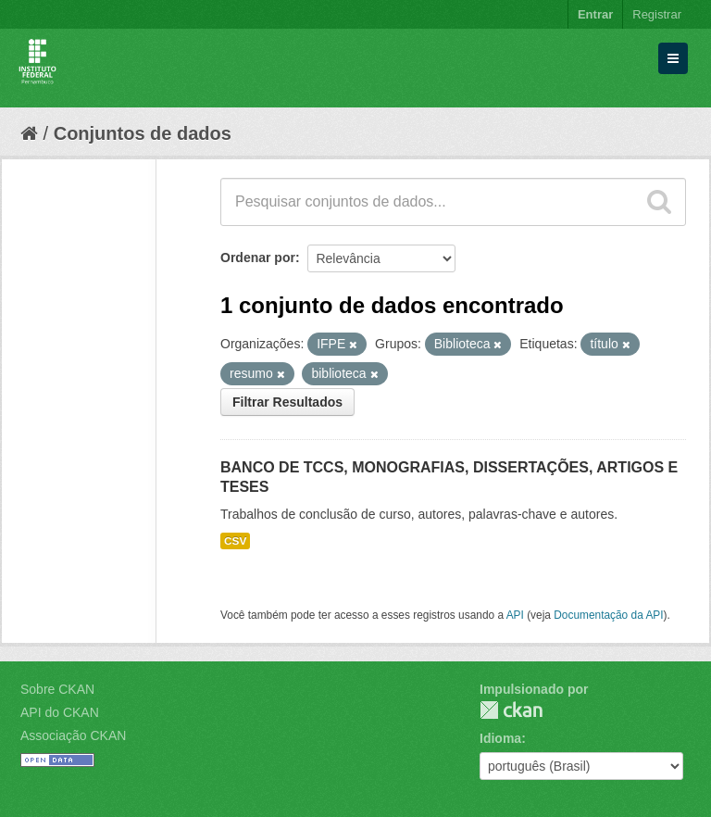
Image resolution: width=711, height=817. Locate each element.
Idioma (500, 738)
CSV (235, 540)
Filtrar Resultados (287, 402)
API (515, 615)
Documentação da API (608, 615)
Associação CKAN (73, 735)
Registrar (656, 14)
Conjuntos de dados (142, 133)
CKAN (511, 710)
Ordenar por (257, 257)
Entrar (595, 14)
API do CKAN (59, 712)
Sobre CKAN (57, 689)
